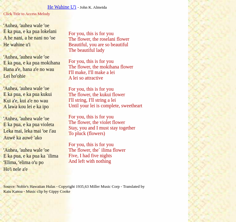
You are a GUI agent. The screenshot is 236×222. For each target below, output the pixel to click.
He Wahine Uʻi (61, 7)
